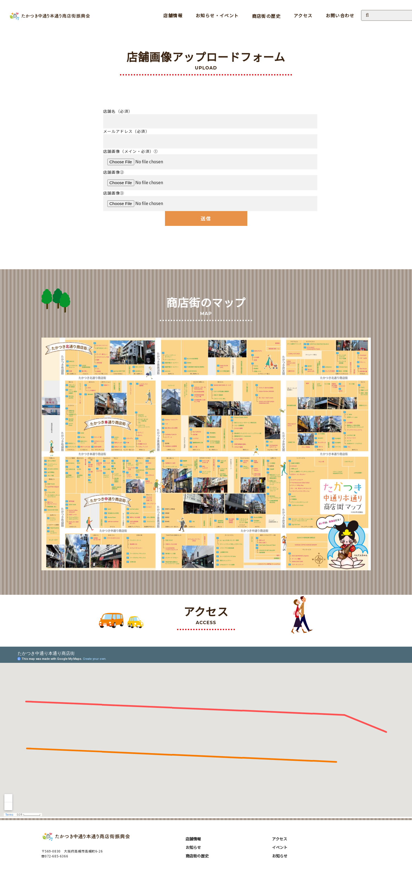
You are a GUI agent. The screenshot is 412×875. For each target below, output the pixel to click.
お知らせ (193, 847)
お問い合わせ (340, 15)
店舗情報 (173, 15)
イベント (279, 847)
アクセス (303, 15)
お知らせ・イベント (217, 15)
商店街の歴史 (266, 16)
